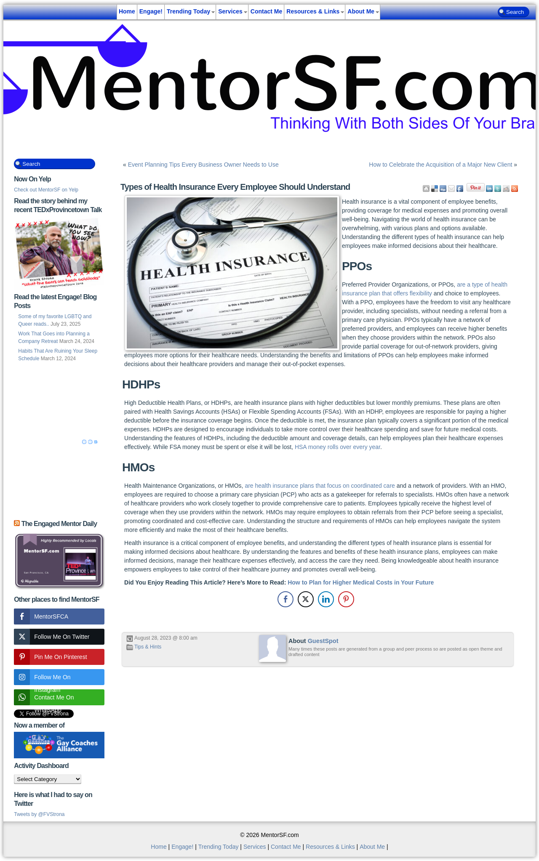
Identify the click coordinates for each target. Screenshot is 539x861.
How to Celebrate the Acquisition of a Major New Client (440, 164)
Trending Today (188, 11)
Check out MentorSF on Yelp (46, 190)
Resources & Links (312, 11)
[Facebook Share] (286, 599)
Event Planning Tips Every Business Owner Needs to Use (203, 164)
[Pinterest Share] (346, 599)
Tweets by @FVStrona (39, 814)
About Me (360, 11)
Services (230, 11)
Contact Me (266, 11)
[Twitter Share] (306, 599)
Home (127, 11)
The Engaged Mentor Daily (59, 523)
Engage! (151, 11)
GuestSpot (323, 641)
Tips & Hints (147, 647)
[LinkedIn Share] (326, 599)
